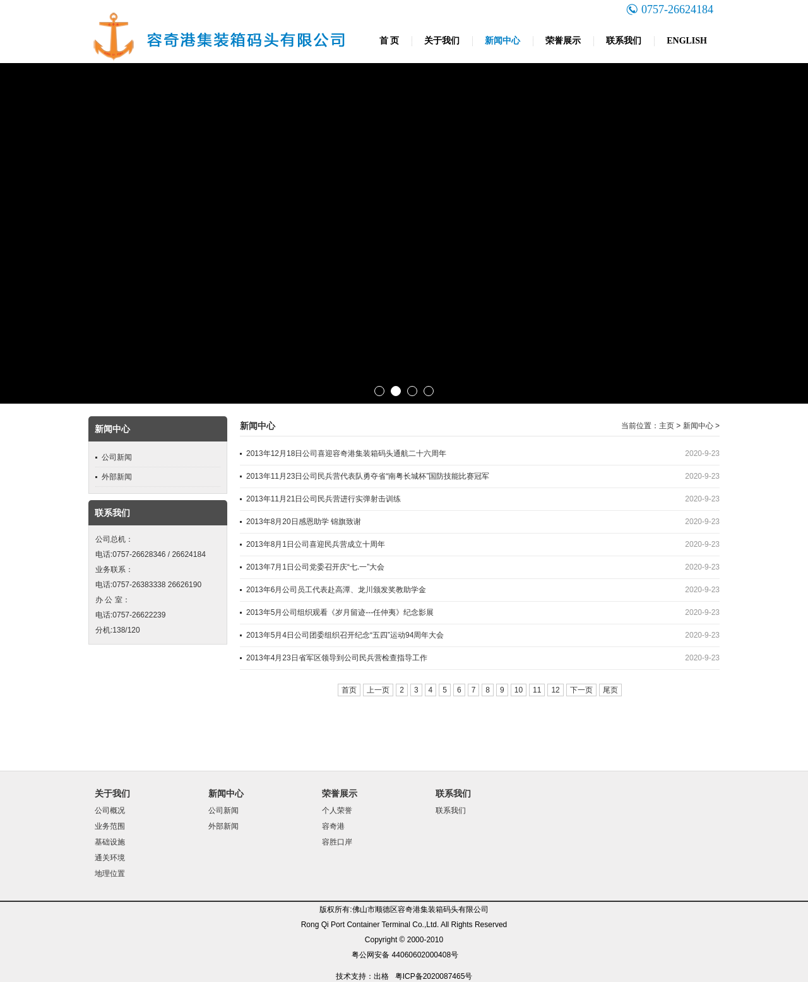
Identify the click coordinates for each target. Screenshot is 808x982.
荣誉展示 (563, 40)
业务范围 (110, 826)
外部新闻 (117, 476)
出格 (381, 976)
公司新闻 (117, 457)
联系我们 (623, 40)
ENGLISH (687, 40)
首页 (349, 690)
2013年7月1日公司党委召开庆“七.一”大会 (315, 567)
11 (537, 690)
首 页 (389, 40)
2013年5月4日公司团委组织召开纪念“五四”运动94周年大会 (345, 635)
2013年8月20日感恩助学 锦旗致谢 (303, 521)
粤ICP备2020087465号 (434, 976)
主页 (666, 425)
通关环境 (110, 857)
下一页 (581, 690)
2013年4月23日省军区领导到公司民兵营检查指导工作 (336, 657)
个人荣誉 (337, 810)
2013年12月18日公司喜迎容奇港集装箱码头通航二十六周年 (346, 453)
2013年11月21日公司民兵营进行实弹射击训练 (323, 498)
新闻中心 (502, 40)
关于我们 (442, 40)
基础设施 (110, 842)
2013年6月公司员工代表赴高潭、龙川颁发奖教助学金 (336, 589)
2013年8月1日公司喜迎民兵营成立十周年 (315, 544)
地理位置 (110, 873)
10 (518, 690)
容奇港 (333, 826)
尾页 (610, 690)
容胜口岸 (337, 842)
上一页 (378, 690)
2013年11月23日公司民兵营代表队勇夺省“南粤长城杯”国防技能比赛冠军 (367, 476)
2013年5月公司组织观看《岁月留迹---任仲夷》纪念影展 (340, 612)
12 (555, 690)
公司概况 (110, 810)
